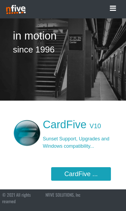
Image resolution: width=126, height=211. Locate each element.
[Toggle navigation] (113, 8)
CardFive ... (81, 173)
